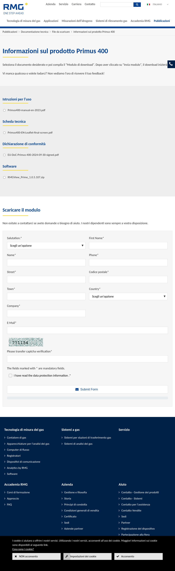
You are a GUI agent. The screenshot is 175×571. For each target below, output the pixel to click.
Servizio (63, 4)
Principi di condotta (75, 504)
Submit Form (89, 389)
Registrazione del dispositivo (138, 528)
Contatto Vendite (131, 510)
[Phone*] (128, 262)
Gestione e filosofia (75, 492)
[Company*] (46, 313)
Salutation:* (14, 238)
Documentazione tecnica (34, 31)
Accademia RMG (140, 21)
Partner (125, 522)
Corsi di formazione (18, 492)
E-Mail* (11, 323)
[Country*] (128, 296)
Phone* (94, 255)
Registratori (14, 456)
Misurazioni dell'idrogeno (77, 21)
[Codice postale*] (128, 279)
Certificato (70, 516)
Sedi (66, 522)
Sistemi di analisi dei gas (78, 444)
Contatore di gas (16, 437)
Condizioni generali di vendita (81, 510)
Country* (94, 289)
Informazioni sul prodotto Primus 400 (94, 31)
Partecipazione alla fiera (135, 534)
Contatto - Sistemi (131, 498)
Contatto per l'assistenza (135, 504)
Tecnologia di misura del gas (23, 21)
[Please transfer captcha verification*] (87, 359)
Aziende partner (73, 528)
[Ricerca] (116, 4)
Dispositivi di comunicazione (23, 462)
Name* (11, 255)
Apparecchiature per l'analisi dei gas (28, 444)
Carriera (76, 4)
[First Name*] (128, 245)
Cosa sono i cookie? (23, 549)
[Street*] (46, 279)
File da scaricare (61, 31)
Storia (67, 498)
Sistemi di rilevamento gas (111, 21)
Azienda (50, 4)
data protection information (51, 375)
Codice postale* (99, 272)
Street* (11, 272)
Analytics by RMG (17, 468)
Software (12, 474)
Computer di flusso (18, 450)
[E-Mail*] (87, 330)
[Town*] (46, 296)
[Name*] (46, 262)
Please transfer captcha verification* (29, 351)
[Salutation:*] (46, 245)
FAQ (9, 504)
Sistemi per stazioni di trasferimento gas (87, 437)
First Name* (96, 238)
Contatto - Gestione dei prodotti (140, 492)
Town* (11, 289)
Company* (13, 306)
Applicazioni (51, 21)
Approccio (13, 498)
